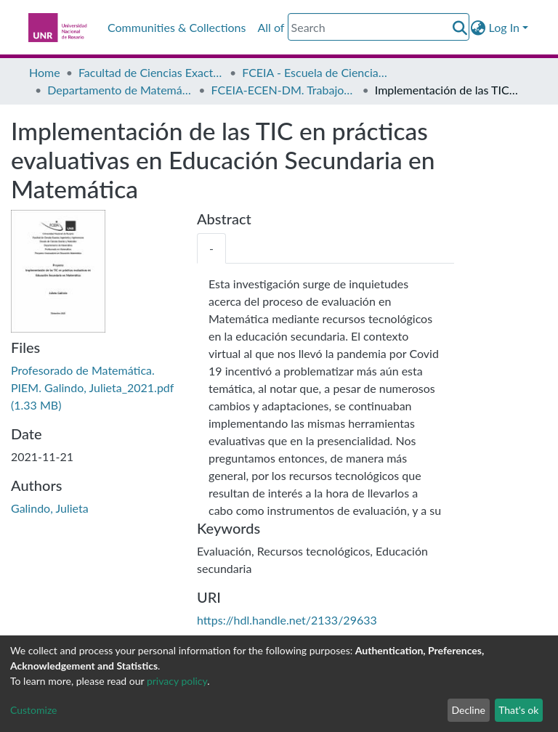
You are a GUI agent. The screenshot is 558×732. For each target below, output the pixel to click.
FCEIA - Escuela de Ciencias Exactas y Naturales (314, 72)
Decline (468, 710)
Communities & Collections (177, 27)
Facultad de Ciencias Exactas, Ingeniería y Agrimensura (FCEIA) (151, 72)
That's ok (518, 710)
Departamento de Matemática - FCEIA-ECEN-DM (120, 90)
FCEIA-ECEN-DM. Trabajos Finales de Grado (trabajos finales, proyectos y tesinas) (284, 90)
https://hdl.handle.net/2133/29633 (287, 620)
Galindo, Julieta (50, 508)
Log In (504, 27)
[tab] (211, 248)
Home (44, 72)
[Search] (378, 27)
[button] (478, 27)
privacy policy (177, 681)
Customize (33, 710)
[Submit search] (460, 27)
